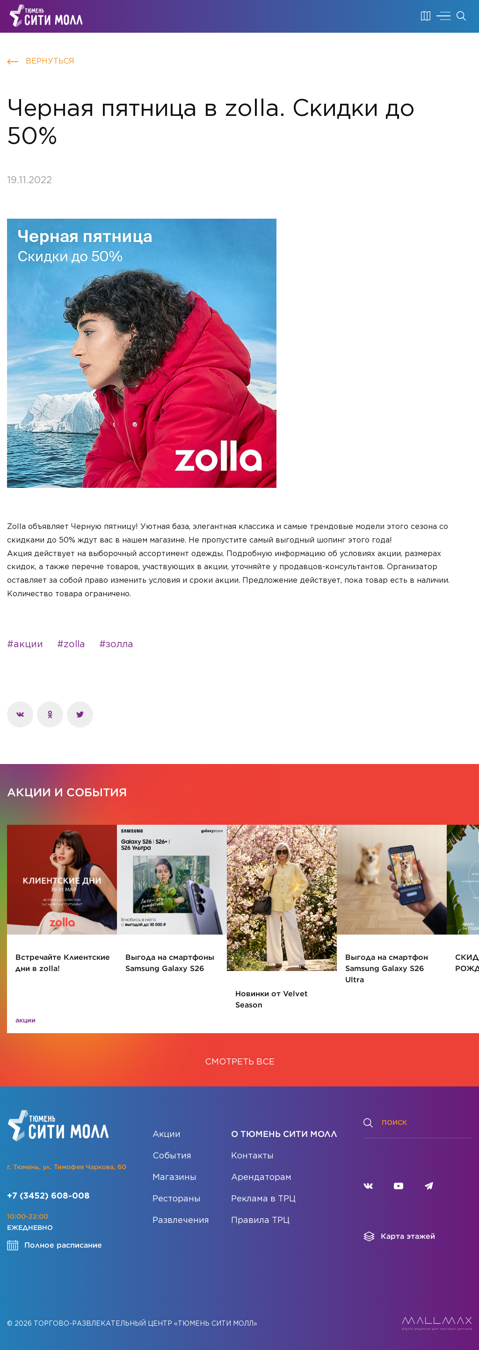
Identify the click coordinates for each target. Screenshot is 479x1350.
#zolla (71, 644)
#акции (25, 644)
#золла (116, 644)
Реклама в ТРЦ (263, 1199)
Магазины (174, 1177)
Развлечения (180, 1220)
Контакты (252, 1156)
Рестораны (176, 1199)
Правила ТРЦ (260, 1220)
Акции (166, 1134)
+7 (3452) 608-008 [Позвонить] (48, 1196)
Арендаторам (261, 1177)
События (171, 1156)
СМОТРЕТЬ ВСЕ (240, 1062)
